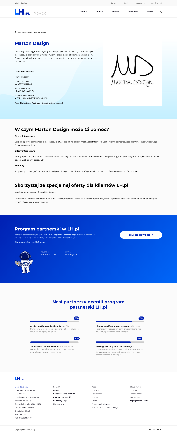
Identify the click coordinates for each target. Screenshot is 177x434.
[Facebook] (150, 429)
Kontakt (56, 387)
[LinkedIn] (154, 429)
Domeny (95, 390)
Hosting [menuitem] (126, 3)
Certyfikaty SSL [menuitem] (156, 3)
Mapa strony (58, 404)
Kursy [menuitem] (151, 12)
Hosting (95, 397)
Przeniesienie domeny (101, 404)
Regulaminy (135, 397)
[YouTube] (161, 429)
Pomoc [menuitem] (116, 12)
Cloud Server (135, 387)
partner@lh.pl (71, 254)
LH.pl (17, 3)
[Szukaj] (161, 12)
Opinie (94, 401)
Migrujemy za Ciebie (139, 401)
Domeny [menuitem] (114, 3)
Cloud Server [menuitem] (140, 3)
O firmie (133, 390)
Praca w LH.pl (136, 394)
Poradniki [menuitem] (134, 12)
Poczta (94, 387)
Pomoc (56, 390)
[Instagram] (158, 429)
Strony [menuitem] (85, 12)
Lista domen (97, 394)
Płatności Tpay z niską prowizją (105, 407)
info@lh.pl (25, 411)
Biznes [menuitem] (100, 12)
